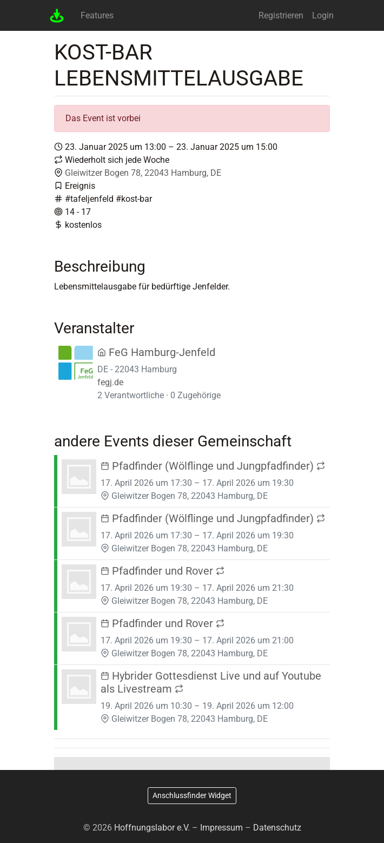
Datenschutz (277, 827)
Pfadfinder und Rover (162, 570)
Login (323, 15)
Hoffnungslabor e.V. (152, 827)
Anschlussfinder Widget (192, 795)
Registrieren (281, 15)
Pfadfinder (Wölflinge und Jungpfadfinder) (213, 465)
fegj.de (110, 382)
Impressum (221, 827)
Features (97, 15)
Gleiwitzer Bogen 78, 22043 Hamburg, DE (143, 173)
